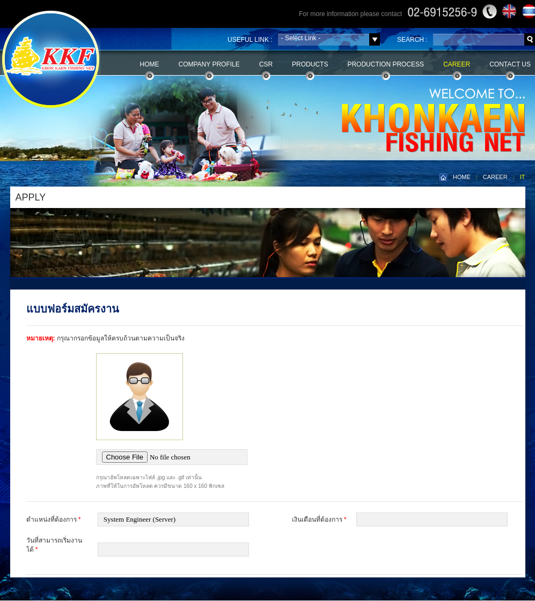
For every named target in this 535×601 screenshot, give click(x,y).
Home (149, 64)
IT (522, 177)
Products (310, 64)
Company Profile (209, 64)
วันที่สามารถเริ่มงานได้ (54, 545)
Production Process (385, 64)
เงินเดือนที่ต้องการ (319, 519)
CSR (266, 64)
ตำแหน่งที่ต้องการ (53, 519)
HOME (462, 177)
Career (456, 64)
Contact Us (510, 64)
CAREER (495, 177)
